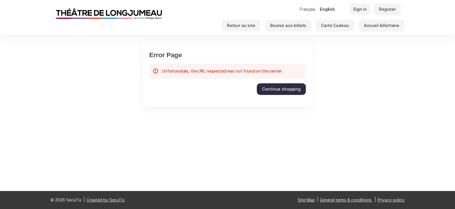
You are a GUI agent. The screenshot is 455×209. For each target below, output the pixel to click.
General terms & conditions (345, 199)
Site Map (306, 199)
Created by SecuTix (105, 199)
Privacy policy (391, 199)
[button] (241, 25)
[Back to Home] (108, 17)
